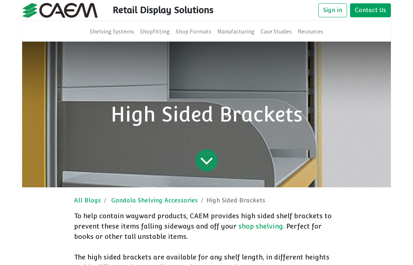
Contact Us (370, 10)
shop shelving (260, 226)
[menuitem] (112, 31)
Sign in (332, 10)
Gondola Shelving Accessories (154, 200)
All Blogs (87, 200)
